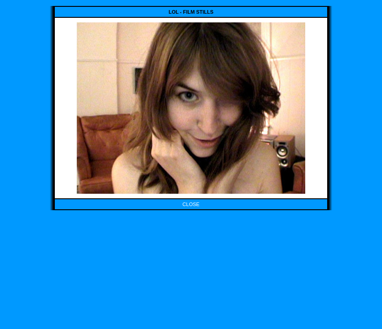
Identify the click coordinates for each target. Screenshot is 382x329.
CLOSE (190, 204)
